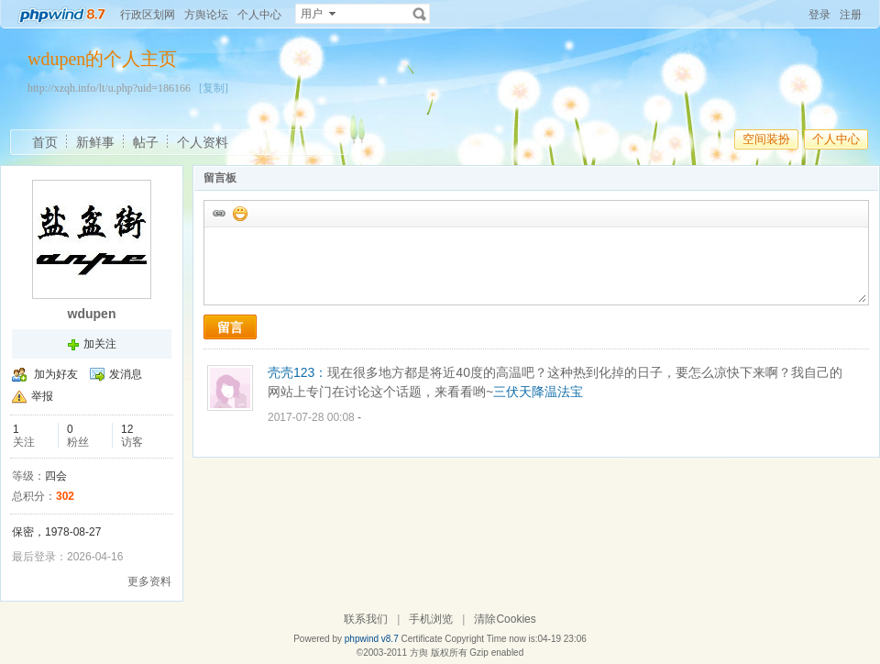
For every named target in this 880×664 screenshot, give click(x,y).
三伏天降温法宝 (538, 391)
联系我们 (366, 619)
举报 (42, 396)
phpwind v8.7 (372, 639)
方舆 (419, 652)
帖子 (146, 142)
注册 (851, 14)
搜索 (420, 14)
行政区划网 (147, 14)
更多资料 (149, 581)
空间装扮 (766, 139)
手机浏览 (431, 619)
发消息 (125, 374)
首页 (45, 142)
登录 (819, 14)
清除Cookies (504, 619)
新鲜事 (95, 142)
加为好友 (56, 374)
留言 (230, 327)
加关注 (99, 344)
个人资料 (202, 142)
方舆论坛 (206, 14)
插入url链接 (218, 213)
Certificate (421, 639)
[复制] (213, 88)
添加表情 (239, 213)
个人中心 (259, 14)
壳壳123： (297, 372)
